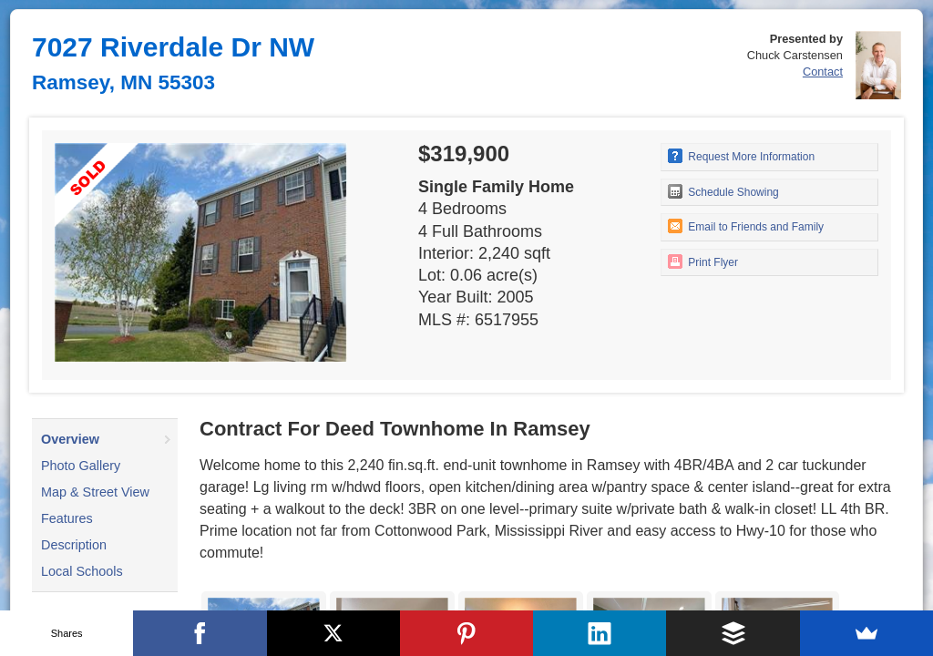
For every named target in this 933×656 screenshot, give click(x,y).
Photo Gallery (80, 465)
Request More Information (741, 156)
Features (67, 518)
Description (74, 545)
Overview (70, 439)
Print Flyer (703, 261)
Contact (823, 71)
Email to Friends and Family (746, 226)
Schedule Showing (723, 191)
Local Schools (82, 571)
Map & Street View (95, 492)
